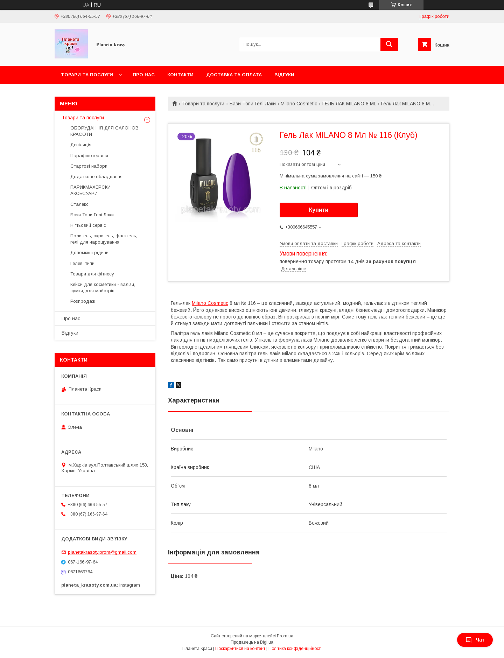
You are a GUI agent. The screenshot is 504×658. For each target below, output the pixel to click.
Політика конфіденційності (295, 648)
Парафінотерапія (89, 155)
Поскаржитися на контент (240, 648)
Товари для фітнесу (92, 273)
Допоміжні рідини (89, 252)
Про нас (144, 74)
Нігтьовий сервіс (88, 225)
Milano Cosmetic (299, 103)
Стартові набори (88, 166)
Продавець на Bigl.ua (252, 642)
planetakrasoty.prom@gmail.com (102, 552)
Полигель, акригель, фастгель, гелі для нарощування (103, 239)
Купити (319, 210)
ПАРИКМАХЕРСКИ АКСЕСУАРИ (90, 190)
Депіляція (80, 144)
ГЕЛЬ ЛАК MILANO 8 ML (349, 103)
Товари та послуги (87, 74)
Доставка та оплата (234, 74)
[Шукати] (389, 44)
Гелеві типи (82, 263)
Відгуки (284, 74)
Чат (474, 640)
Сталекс (79, 204)
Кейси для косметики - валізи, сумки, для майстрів (102, 287)
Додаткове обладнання (96, 176)
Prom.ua (285, 636)
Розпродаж (82, 301)
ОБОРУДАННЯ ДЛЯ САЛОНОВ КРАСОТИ (104, 131)
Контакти (180, 74)
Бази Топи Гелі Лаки (253, 103)
